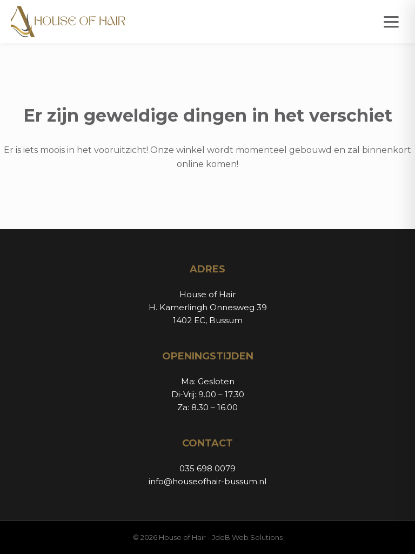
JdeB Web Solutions (247, 537)
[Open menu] (391, 22)
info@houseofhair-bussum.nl (207, 481)
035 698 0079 (207, 468)
